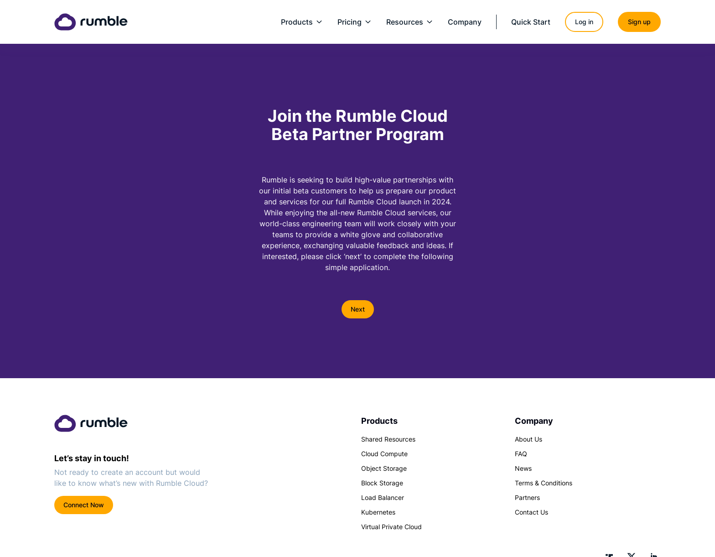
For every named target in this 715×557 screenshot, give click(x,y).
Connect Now (83, 505)
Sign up (639, 22)
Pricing (354, 21)
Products (302, 21)
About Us (528, 439)
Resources (409, 21)
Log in (584, 22)
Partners (527, 497)
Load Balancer (382, 497)
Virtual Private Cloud (391, 527)
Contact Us (531, 512)
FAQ (521, 454)
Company (465, 21)
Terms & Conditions (543, 483)
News (523, 468)
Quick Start (530, 21)
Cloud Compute (384, 454)
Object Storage (384, 468)
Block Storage (382, 483)
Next (358, 309)
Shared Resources (388, 439)
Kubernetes (378, 512)
